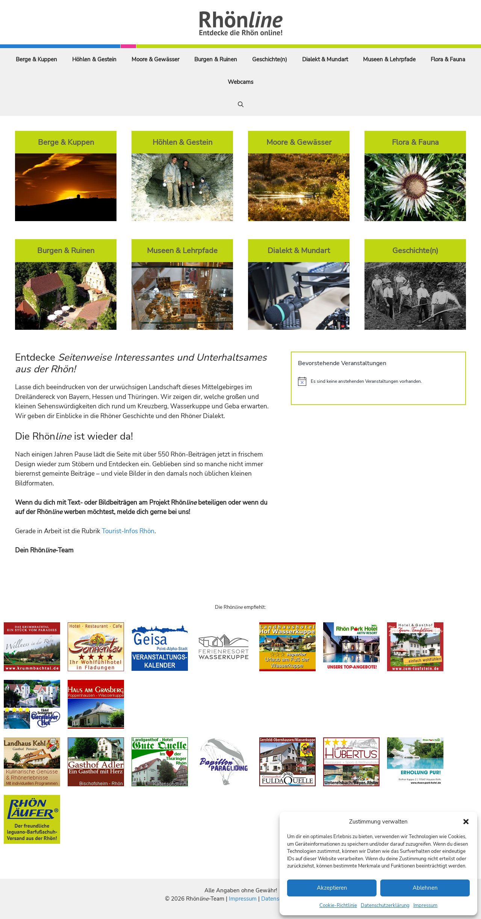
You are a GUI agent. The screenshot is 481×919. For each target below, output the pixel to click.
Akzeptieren (332, 888)
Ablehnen (425, 888)
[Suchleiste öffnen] (240, 104)
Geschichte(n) (269, 59)
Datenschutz (277, 898)
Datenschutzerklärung (385, 905)
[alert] (378, 381)
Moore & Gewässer (155, 59)
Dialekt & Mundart (325, 59)
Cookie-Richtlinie (338, 905)
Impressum (425, 905)
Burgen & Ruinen (215, 59)
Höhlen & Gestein (94, 59)
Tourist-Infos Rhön (128, 531)
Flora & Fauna (448, 59)
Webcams (240, 82)
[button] (466, 821)
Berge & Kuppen (36, 59)
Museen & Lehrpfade (389, 59)
